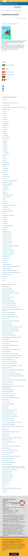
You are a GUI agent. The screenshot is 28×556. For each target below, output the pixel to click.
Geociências (5, 219)
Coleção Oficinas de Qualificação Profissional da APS (13, 369)
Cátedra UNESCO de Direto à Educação (10, 329)
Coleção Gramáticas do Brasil (8, 359)
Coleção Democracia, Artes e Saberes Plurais (11, 349)
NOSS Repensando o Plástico (8, 418)
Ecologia (4, 111)
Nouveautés (4, 99)
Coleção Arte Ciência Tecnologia (8, 335)
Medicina (5, 166)
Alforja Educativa (5, 286)
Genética (4, 115)
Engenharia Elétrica (7, 240)
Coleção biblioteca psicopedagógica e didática (11, 337)
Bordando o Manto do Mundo (8, 301)
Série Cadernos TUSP (6, 454)
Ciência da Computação (7, 225)
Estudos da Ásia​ (5, 399)
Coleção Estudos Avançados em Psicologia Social (12, 355)
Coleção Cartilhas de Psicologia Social (10, 345)
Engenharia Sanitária (7, 244)
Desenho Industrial (7, 197)
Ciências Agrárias (5, 256)
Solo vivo (4, 486)
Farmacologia (5, 121)
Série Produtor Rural (6, 474)
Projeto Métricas (5, 429)
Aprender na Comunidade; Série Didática (10, 292)
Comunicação (5, 186)
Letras (4, 278)
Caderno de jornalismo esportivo (9, 303)
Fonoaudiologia (6, 176)
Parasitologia (5, 135)
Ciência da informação (7, 184)
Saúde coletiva (6, 174)
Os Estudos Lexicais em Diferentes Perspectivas (12, 422)
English (5, 68)
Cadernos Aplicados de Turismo (8, 305)
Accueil (2, 10)
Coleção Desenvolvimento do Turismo (10, 353)
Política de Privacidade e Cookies (12, 549)
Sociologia (5, 141)
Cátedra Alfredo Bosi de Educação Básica (10, 320)
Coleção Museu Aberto (6, 367)
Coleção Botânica (5, 339)
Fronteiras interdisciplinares (8, 403)
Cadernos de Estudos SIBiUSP (8, 314)
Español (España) (7, 72)
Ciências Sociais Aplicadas (7, 182)
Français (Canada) (8, 74)
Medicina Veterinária (7, 268)
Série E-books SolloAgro (7, 464)
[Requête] (7, 7)
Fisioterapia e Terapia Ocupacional (10, 180)
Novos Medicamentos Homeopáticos (9, 414)
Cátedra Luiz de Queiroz (7, 324)
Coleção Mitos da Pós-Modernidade (9, 363)
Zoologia (4, 117)
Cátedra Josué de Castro (7, 322)
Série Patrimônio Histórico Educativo (10, 469)
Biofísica (4, 131)
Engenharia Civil (6, 231)
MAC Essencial (5, 407)
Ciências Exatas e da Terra (7, 211)
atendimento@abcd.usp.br (9, 513)
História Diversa (5, 405)
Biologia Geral (6, 125)
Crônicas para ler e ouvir (7, 384)
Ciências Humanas (6, 137)
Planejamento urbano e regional (9, 205)
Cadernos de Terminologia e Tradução (10, 316)
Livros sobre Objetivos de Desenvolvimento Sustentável (14, 107)
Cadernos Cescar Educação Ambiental (10, 307)
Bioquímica (5, 129)
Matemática (5, 221)
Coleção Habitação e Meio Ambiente (9, 361)
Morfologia (5, 119)
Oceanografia (5, 227)
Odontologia (5, 168)
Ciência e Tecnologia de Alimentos (10, 270)
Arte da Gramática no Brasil (8, 297)
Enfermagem (5, 170)
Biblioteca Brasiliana (6, 299)
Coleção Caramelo (6, 343)
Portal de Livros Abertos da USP (10, 3)
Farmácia (5, 178)
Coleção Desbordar (6, 351)
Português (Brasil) (8, 65)
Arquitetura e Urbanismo (8, 195)
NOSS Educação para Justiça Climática (10, 416)
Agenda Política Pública (7, 288)
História (4, 156)
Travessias (4, 492)
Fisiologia (5, 127)
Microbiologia (6, 123)
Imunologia (5, 133)
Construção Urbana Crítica (7, 382)
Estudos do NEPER (6, 401)
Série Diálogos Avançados (7, 460)
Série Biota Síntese (6, 448)
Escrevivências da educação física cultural (10, 397)
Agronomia (5, 262)
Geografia (5, 148)
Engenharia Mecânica (7, 235)
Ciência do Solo (6, 258)
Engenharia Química (7, 237)
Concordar (14, 554)
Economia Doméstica (7, 209)
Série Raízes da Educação (7, 478)
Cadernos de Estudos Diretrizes (8, 312)
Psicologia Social (5, 433)
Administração (6, 188)
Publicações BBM (5, 435)
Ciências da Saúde (5, 162)
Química (4, 217)
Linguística (5, 276)
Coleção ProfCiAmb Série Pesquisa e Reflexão (11, 374)
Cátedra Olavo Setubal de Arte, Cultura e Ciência (12, 327)
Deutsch (5, 77)
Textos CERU (4, 490)
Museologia (5, 193)
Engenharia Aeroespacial (8, 254)
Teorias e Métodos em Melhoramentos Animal (11, 488)
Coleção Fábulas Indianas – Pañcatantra (10, 357)
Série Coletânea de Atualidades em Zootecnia (11, 456)
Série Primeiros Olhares (7, 471)
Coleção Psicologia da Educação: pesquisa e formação (13, 375)
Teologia (4, 160)
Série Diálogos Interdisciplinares (9, 462)
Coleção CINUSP (5, 347)
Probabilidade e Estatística (8, 215)
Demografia (5, 203)
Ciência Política (6, 154)
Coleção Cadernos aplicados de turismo (10, 341)
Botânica (4, 113)
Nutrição (4, 172)
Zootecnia (5, 260)
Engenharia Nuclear (7, 248)
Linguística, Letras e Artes (7, 274)
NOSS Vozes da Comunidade (8, 420)
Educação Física (6, 164)
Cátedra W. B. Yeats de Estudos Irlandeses (10, 331)
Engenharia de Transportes (8, 250)
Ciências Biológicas (6, 109)
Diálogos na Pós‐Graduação (7, 391)
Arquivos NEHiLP (5, 295)
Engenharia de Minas (7, 233)
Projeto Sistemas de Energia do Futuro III (10, 431)
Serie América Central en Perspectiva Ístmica (11, 446)
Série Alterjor (5, 444)
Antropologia (5, 152)
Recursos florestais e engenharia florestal (11, 266)
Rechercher (17, 6)
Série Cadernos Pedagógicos (8, 452)
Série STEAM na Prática (7, 480)
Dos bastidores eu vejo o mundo (9, 393)
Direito (4, 199)
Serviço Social (6, 207)
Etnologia (5, 144)
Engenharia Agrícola (7, 264)
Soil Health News (5, 484)
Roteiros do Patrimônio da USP (8, 442)
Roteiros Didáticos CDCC (7, 439)
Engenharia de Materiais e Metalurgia (10, 246)
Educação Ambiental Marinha (8, 395)
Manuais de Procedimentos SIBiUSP (9, 410)
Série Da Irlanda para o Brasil (8, 458)
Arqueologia (5, 146)
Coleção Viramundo (6, 378)
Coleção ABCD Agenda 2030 (7, 333)
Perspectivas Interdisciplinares (8, 424)
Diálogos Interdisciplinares (7, 389)
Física (4, 213)
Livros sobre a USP (6, 105)
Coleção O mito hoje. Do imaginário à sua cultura (12, 365)
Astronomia (5, 223)
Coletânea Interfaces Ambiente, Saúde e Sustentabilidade (14, 380)
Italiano (5, 79)
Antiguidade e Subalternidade (8, 290)
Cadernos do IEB (5, 318)
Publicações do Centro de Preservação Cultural (12, 437)
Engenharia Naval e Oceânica (9, 252)
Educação (5, 139)
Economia (5, 201)
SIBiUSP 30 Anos (5, 482)
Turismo (4, 191)
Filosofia (4, 158)
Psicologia (5, 150)
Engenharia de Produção (8, 241)
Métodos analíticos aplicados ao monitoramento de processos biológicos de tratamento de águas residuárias (13, 42)
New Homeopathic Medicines (8, 412)
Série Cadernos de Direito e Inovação (9, 450)
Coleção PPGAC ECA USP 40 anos (9, 371)
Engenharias (8, 10)
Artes (4, 280)
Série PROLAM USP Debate (7, 476)
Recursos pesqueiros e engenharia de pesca (12, 272)
